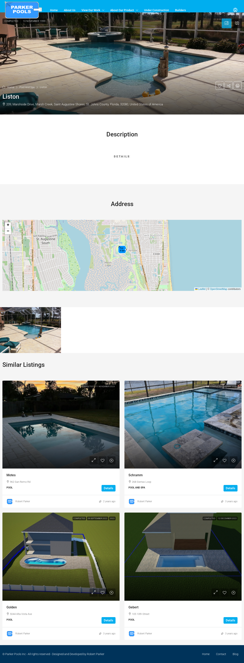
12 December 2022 (227, 518)
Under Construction (156, 10)
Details (108, 488)
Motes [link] (11, 475)
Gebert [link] (133, 607)
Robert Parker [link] (22, 501)
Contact (221, 654)
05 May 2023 (230, 386)
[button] (122, 63)
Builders (180, 10)
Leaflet (200, 289)
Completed (87, 386)
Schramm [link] (135, 475)
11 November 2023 (105, 386)
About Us (69, 10)
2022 (112, 518)
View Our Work (90, 10)
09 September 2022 (97, 518)
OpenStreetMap (218, 289)
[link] (61, 425)
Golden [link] (11, 607)
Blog (235, 654)
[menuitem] (235, 10)
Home (54, 10)
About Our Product (122, 10)
